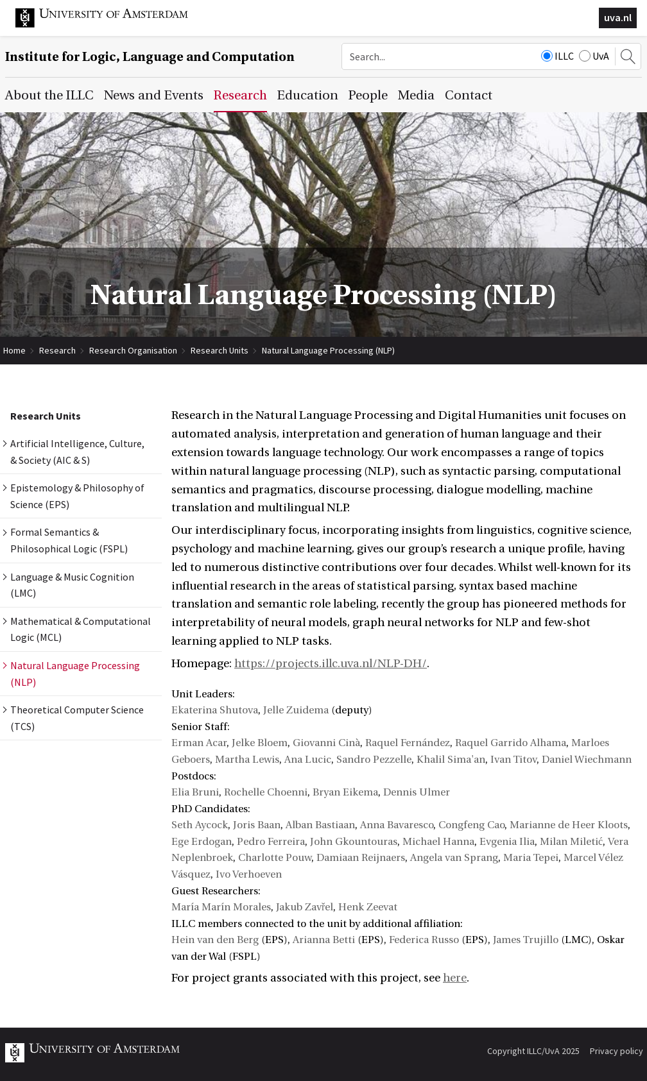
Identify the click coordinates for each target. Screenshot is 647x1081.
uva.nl (618, 17)
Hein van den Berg (215, 940)
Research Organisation (133, 350)
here (455, 978)
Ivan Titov (513, 759)
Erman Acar (199, 743)
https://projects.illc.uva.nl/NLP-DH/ (330, 663)
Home (14, 350)
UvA (594, 55)
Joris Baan (256, 825)
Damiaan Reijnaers (360, 858)
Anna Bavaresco (396, 825)
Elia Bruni (195, 792)
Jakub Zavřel (304, 907)
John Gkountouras (353, 841)
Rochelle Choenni (265, 792)
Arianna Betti (324, 940)
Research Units (219, 350)
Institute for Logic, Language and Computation (150, 56)
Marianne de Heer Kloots (569, 825)
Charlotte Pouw (274, 858)
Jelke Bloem (260, 743)
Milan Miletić (571, 841)
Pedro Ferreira (271, 841)
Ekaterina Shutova (214, 710)
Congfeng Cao (471, 825)
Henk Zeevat (367, 907)
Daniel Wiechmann (587, 759)
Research (57, 350)
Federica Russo (424, 940)
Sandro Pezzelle (373, 759)
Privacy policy (616, 1051)
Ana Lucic (307, 759)
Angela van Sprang (454, 858)
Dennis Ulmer (416, 792)
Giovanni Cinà (326, 743)
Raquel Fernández (407, 743)
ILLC (557, 55)
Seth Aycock (199, 825)
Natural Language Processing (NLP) (328, 350)
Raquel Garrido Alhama (510, 743)
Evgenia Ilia (507, 841)
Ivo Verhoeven (249, 874)
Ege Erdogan (201, 841)
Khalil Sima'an (451, 759)
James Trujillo (525, 940)
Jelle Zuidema (296, 710)
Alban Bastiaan (320, 825)
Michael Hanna (438, 841)
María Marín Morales (221, 907)
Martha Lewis (247, 759)
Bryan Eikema (345, 792)
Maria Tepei (530, 858)
